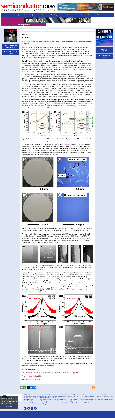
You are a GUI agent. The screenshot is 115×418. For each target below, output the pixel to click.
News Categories (25, 15)
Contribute (98, 15)
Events (73, 15)
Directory (54, 15)
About (80, 15)
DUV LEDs (38, 373)
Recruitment (64, 15)
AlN (27, 373)
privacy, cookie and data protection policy (39, 402)
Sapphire (32, 373)
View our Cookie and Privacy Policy (9, 402)
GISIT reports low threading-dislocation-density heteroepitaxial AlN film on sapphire (50, 370)
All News (37, 15)
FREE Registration (102, 20)
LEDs (28, 31)
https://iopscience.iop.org (34, 377)
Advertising (88, 15)
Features (45, 15)
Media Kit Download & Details (10, 49)
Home (15, 15)
